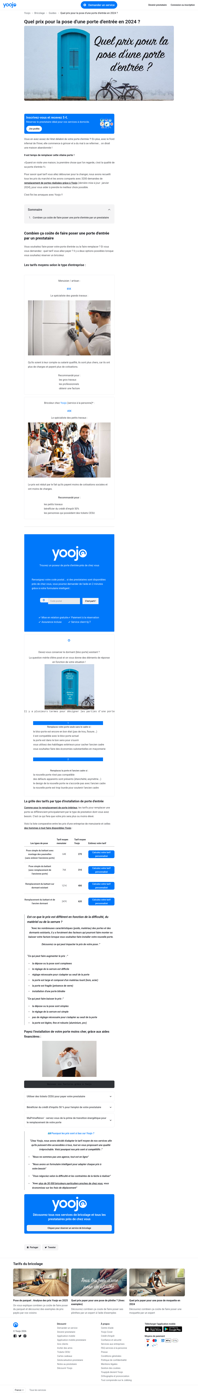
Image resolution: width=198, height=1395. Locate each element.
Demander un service (99, 5)
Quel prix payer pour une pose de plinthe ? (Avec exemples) (98, 1302)
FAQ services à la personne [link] (114, 1348)
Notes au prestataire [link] (67, 1364)
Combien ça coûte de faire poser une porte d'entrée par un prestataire (71, 217)
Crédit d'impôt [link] (107, 1336)
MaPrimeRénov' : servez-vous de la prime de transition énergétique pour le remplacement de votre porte (66, 1120)
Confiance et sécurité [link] (111, 1340)
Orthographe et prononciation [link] (115, 1376)
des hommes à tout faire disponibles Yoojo (47, 828)
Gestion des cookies (111, 1368)
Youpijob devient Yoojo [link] (112, 1372)
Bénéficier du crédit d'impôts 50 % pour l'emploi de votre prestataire (64, 1107)
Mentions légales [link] (109, 1364)
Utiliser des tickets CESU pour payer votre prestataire (56, 1096)
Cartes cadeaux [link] (64, 1356)
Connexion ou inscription (183, 5)
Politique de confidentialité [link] (114, 1360)
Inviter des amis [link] (65, 1348)
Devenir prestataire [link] (157, 5)
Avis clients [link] (62, 1344)
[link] (9, 5)
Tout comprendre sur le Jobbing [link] (116, 1380)
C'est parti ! (90, 601)
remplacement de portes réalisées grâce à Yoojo (50, 182)
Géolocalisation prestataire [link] (70, 1360)
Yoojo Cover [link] (107, 1332)
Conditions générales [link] (111, 1356)
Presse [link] (104, 1352)
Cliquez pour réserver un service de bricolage (69, 1228)
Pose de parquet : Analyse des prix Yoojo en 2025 (40, 1300)
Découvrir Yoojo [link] (64, 1368)
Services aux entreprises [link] (113, 1344)
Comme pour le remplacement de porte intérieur (50, 807)
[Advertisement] (158, 157)
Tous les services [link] (37, 1390)
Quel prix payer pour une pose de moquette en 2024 (154, 1302)
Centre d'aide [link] (107, 1328)
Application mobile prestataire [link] (71, 1340)
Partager (32, 1247)
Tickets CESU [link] (63, 1352)
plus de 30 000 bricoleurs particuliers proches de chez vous (71, 1183)
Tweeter (50, 1247)
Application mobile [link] (66, 1336)
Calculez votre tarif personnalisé (101, 854)
